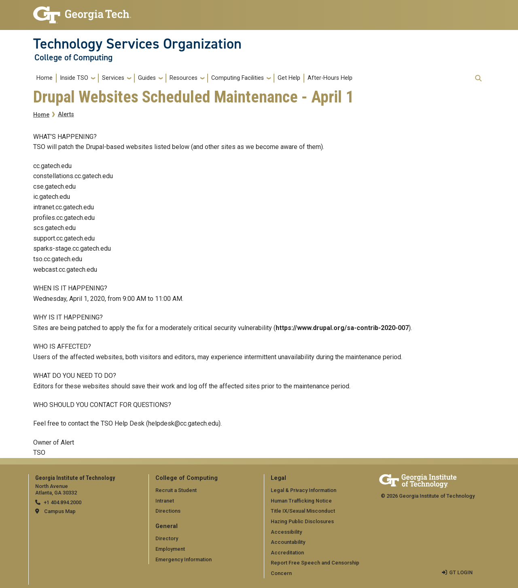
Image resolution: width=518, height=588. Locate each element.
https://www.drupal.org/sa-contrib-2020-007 (342, 328)
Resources (183, 78)
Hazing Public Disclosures (302, 521)
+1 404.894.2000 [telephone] (62, 502)
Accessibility (286, 532)
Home (44, 78)
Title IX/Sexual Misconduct (303, 511)
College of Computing (73, 57)
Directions (167, 511)
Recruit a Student (176, 490)
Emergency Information (183, 559)
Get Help (289, 78)
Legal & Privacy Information (303, 490)
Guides (147, 78)
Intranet (164, 501)
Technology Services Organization (137, 43)
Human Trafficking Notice (301, 501)
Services (113, 78)
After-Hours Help (330, 78)
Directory (166, 538)
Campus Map (60, 511)
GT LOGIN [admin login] (461, 572)
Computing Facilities (237, 78)
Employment (170, 549)
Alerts (66, 114)
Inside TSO (74, 78)
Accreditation (287, 553)
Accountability (288, 542)
